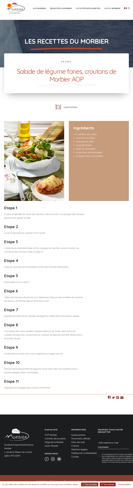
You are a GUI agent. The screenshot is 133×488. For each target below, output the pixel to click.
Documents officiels (80, 438)
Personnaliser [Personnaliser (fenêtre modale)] (124, 484)
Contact (75, 446)
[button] (131, 10)
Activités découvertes (55, 438)
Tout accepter (89, 484)
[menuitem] (42, 10)
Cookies (75, 457)
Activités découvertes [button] (90, 10)
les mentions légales (124, 456)
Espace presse (78, 435)
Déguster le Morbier (54, 442)
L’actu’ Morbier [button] (114, 10)
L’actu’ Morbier (51, 446)
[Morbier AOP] (15, 10)
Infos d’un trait (78, 442)
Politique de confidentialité (84, 453)
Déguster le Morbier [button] (63, 10)
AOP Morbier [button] (41, 10)
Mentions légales (79, 449)
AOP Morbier (51, 435)
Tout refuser (107, 484)
